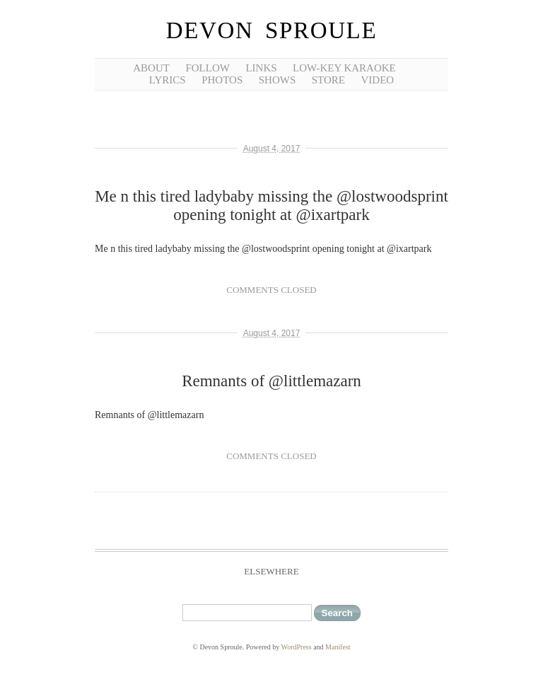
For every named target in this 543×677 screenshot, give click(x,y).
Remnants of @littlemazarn (271, 381)
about (151, 68)
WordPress (296, 647)
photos (222, 80)
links (260, 68)
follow (207, 68)
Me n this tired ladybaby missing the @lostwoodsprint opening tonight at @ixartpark (271, 205)
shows (277, 80)
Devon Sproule (271, 30)
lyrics (167, 80)
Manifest (338, 647)
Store (328, 80)
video (378, 80)
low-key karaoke (344, 68)
